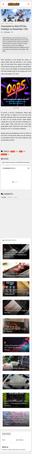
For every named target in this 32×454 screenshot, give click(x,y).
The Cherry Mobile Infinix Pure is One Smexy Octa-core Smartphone (15, 292)
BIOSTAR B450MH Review (14, 368)
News (11, 23)
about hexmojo (19, 440)
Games (6, 23)
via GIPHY (16, 108)
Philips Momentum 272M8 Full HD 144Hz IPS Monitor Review (15, 347)
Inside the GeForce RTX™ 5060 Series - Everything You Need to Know (16, 403)
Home (2, 23)
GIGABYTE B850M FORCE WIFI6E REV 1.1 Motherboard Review (15, 255)
